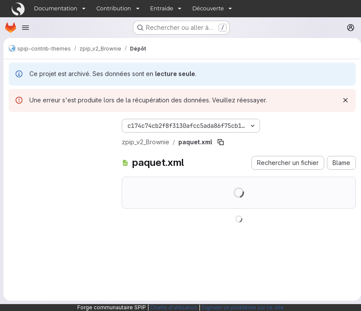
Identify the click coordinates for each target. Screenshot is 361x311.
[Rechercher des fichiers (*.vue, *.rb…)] (58, 141)
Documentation (56, 8)
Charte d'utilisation (173, 307)
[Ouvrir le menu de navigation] (25, 28)
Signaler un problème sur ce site (243, 307)
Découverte (208, 8)
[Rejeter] (342, 100)
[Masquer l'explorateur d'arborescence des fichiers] (15, 124)
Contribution (113, 8)
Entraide (162, 8)
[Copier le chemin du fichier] (221, 142)
